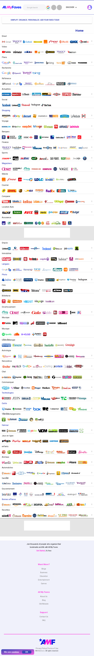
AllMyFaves (41, 651)
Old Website (44, 604)
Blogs (44, 569)
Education (44, 576)
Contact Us (44, 617)
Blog (44, 600)
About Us (43, 596)
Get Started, (41, 551)
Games (44, 584)
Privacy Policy (41, 648)
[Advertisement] (47, 233)
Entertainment (44, 580)
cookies (15, 652)
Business (43, 572)
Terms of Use (52, 648)
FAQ (43, 620)
